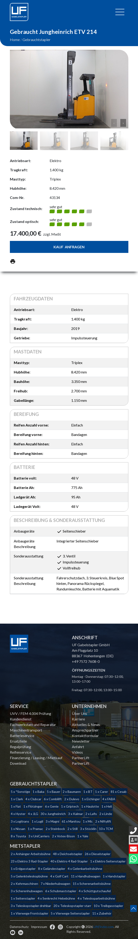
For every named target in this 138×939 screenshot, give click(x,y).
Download (18, 763)
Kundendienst (20, 719)
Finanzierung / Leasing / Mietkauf (36, 757)
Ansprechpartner (85, 730)
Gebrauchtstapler (37, 39)
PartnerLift (80, 757)
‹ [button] (114, 123)
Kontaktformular (85, 735)
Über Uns (79, 713)
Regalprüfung (20, 746)
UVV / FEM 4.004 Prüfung (30, 713)
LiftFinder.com (103, 927)
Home (15, 39)
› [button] (123, 123)
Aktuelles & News (86, 724)
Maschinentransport (26, 730)
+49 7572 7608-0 (86, 661)
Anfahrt (78, 746)
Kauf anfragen (69, 247)
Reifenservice (20, 752)
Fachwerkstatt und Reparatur (33, 724)
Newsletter (81, 741)
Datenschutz (19, 927)
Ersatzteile (18, 741)
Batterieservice (22, 735)
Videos (77, 752)
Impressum (39, 927)
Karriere (78, 719)
